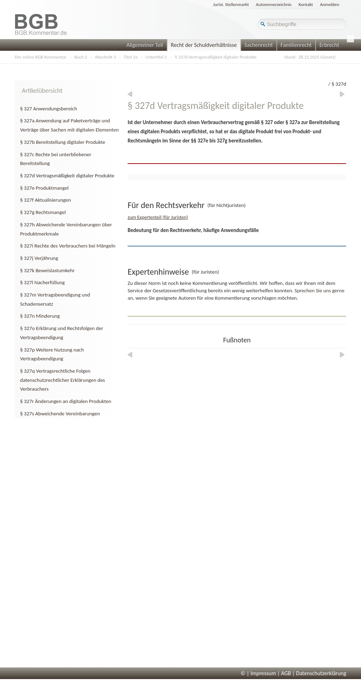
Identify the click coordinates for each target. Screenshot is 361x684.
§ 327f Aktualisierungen (45, 200)
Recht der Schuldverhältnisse (204, 45)
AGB (286, 673)
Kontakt (306, 4)
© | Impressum (258, 673)
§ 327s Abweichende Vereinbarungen (60, 413)
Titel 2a (130, 57)
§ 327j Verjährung (39, 258)
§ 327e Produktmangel (44, 188)
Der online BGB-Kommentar (40, 57)
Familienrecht (296, 45)
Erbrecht (329, 45)
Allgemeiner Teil (145, 45)
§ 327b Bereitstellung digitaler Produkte (62, 142)
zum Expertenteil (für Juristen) (158, 217)
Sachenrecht (259, 45)
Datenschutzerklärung (321, 673)
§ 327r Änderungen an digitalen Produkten (65, 401)
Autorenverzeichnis (274, 4)
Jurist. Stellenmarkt (231, 4)
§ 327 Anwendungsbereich (48, 108)
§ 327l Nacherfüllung (42, 282)
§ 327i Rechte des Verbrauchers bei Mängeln (67, 246)
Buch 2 (80, 57)
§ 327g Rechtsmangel (43, 212)
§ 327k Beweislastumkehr (47, 270)
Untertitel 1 (156, 57)
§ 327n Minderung (40, 316)
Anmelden (329, 4)
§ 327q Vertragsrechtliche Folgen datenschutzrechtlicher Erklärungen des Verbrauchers (62, 380)
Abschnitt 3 (105, 57)
